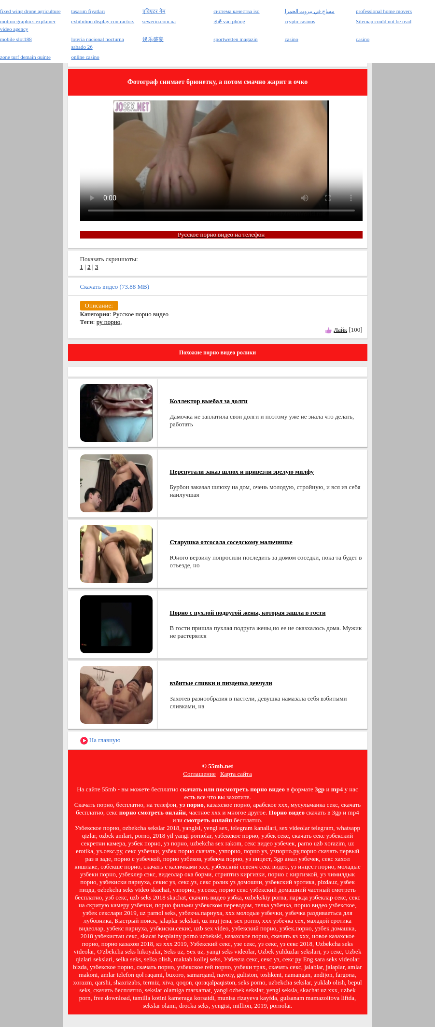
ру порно (109, 321)
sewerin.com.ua (159, 21)
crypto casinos (300, 21)
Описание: (99, 305)
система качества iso (236, 11)
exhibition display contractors (102, 21)
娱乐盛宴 (153, 39)
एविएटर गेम (154, 11)
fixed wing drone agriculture (30, 11)
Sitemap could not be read (383, 21)
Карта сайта (236, 773)
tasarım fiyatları (88, 11)
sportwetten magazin (235, 39)
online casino (85, 57)
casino (291, 39)
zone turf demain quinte (25, 57)
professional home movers (384, 11)
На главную (100, 740)
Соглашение (199, 773)
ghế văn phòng (229, 21)
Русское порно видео (140, 314)
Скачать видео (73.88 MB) (115, 286)
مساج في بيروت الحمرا (310, 11)
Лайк (340, 329)
